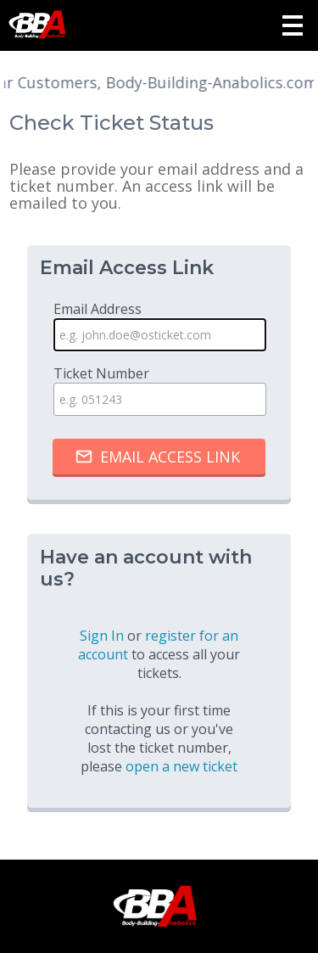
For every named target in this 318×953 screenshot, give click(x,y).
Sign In (102, 635)
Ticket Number (159, 390)
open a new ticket (181, 766)
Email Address (159, 325)
